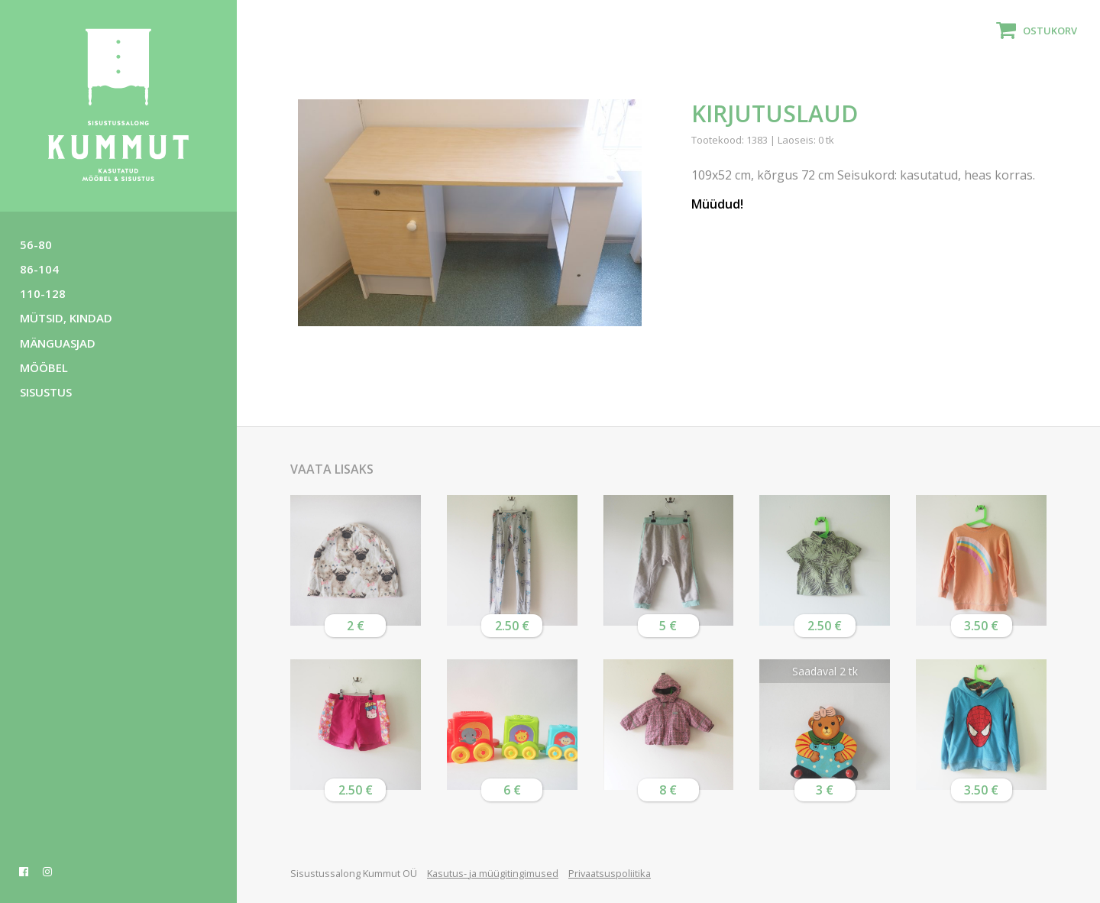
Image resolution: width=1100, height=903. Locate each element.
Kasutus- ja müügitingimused (492, 873)
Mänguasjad (57, 343)
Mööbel (44, 367)
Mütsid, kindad (66, 317)
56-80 (36, 244)
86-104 (39, 269)
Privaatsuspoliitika (609, 873)
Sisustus (46, 392)
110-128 (43, 293)
